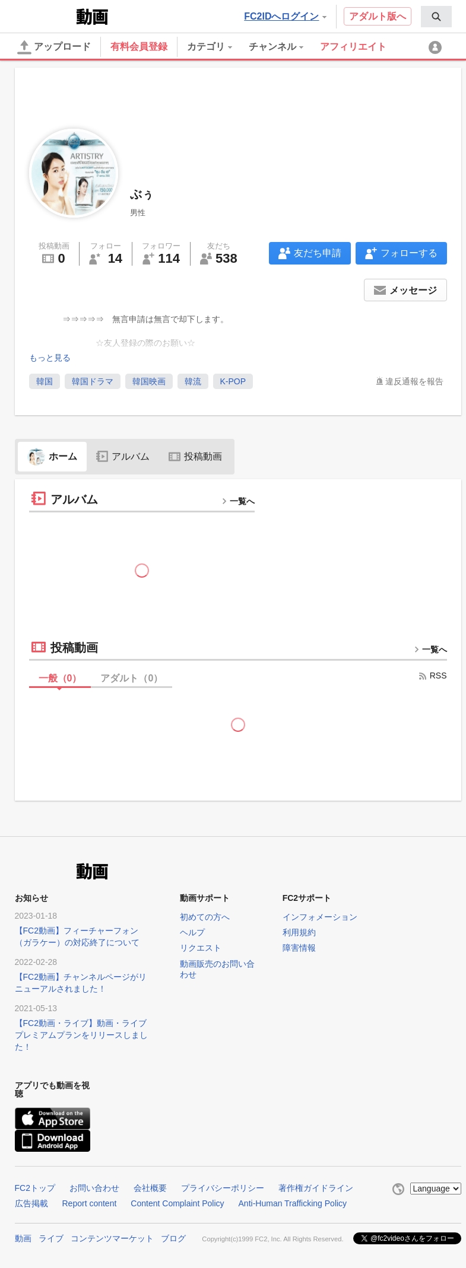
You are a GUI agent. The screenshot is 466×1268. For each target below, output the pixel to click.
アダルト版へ (377, 16)
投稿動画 (195, 456)
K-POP (233, 381)
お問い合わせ (94, 1188)
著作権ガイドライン (315, 1188)
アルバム (123, 456)
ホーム (52, 456)
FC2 (44, 15)
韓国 (44, 381)
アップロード (54, 47)
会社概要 (150, 1188)
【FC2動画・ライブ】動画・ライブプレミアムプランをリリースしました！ (81, 1035)
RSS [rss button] (432, 675)
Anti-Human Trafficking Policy (293, 1203)
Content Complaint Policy (177, 1203)
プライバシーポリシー (222, 1188)
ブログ (173, 1238)
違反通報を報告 (414, 381)
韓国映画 (149, 381)
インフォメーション (320, 917)
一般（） (60, 678)
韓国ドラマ (92, 381)
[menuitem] (436, 16)
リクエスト (200, 947)
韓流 (193, 381)
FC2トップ (35, 1188)
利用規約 (299, 932)
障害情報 (299, 947)
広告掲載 (31, 1203)
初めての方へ (205, 917)
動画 (23, 1238)
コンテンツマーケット (112, 1238)
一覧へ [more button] (238, 501)
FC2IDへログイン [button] (285, 16)
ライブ (51, 1238)
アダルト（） (131, 678)
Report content (89, 1203)
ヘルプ (192, 932)
